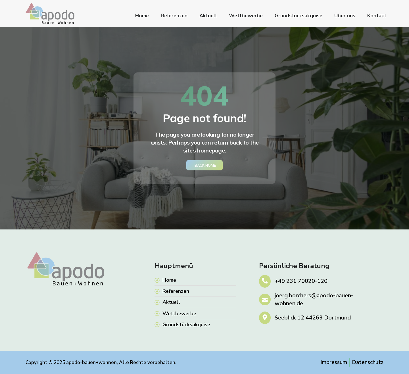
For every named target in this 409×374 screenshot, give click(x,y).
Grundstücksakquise (298, 15)
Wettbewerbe (246, 15)
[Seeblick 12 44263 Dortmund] (265, 318)
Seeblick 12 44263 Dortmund (313, 318)
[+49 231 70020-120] (265, 281)
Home (142, 15)
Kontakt (376, 15)
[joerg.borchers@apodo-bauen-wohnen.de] (265, 300)
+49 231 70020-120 (301, 281)
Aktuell (208, 15)
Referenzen (174, 15)
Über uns (344, 15)
